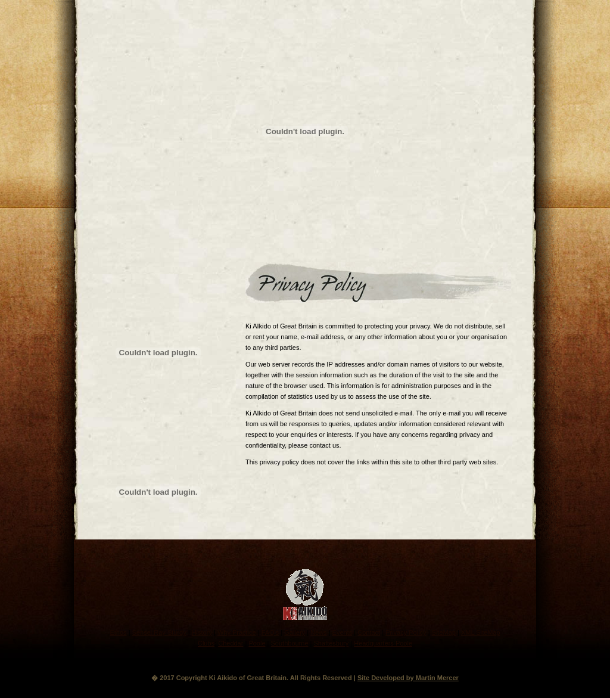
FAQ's (270, 632)
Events (342, 632)
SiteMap (444, 632)
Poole (256, 643)
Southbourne (290, 643)
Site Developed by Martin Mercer (408, 677)
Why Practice (236, 632)
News (318, 632)
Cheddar (230, 643)
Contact (368, 632)
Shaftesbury (331, 643)
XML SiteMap (480, 632)
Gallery (294, 632)
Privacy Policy (405, 632)
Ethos (118, 632)
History (202, 632)
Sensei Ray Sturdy (159, 632)
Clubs (206, 643)
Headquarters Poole (383, 643)
